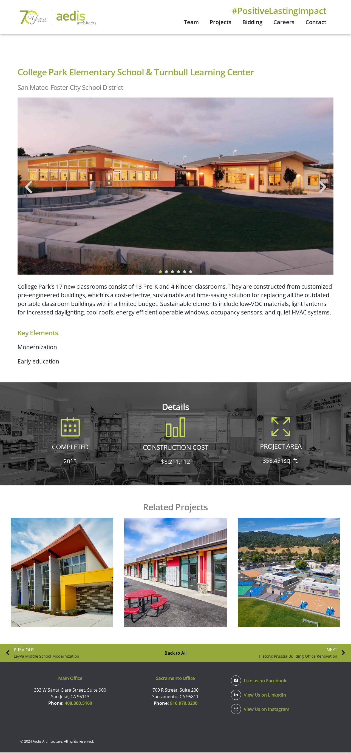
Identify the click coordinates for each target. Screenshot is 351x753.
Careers (284, 22)
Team (191, 22)
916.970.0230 (183, 704)
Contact (315, 22)
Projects (220, 22)
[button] (28, 187)
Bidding (252, 22)
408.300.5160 (78, 704)
